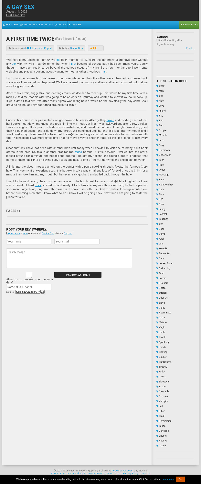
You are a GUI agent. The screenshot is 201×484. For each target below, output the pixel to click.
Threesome (164, 360)
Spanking (162, 341)
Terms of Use (113, 471)
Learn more (168, 479)
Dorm (160, 316)
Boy (159, 115)
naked (110, 120)
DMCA (100, 471)
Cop (159, 223)
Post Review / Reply (78, 274)
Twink (160, 336)
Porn (160, 194)
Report (48, 48)
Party (160, 179)
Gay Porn (74, 25)
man (103, 71)
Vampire (162, 399)
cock (38, 185)
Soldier (161, 355)
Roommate (163, 311)
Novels (161, 443)
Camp (160, 233)
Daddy (161, 345)
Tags (49, 25)
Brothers (162, 282)
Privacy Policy (130, 471)
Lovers (161, 277)
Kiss (160, 100)
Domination (164, 419)
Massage (162, 174)
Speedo (161, 365)
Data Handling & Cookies (81, 471)
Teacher (162, 218)
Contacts (145, 471)
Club (160, 257)
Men (160, 91)
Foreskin (162, 247)
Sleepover (163, 380)
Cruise (161, 375)
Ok (180, 479)
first (73, 63)
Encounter (163, 252)
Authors (25, 25)
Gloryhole (162, 390)
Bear (160, 203)
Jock (160, 228)
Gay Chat (60, 25)
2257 (62, 471)
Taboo (160, 424)
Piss (160, 164)
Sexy (160, 144)
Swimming (163, 267)
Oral (160, 272)
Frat (159, 404)
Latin (160, 243)
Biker (160, 409)
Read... (190, 48)
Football (161, 213)
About (54, 471)
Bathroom (163, 149)
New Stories (10, 25)
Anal (160, 238)
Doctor (161, 287)
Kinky (160, 370)
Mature (161, 321)
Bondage (162, 429)
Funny (160, 208)
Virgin (160, 326)
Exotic (161, 385)
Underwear (163, 154)
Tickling (161, 350)
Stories (38, 25)
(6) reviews (13, 233)
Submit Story (189, 25)
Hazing (161, 439)
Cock (160, 86)
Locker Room (164, 262)
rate (25, 233)
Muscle (161, 135)
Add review (34, 48)
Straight (161, 292)
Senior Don (76, 48)
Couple (161, 130)
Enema (161, 434)
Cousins (162, 394)
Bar (159, 120)
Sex (159, 95)
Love (160, 105)
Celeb (160, 306)
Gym (160, 189)
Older (160, 169)
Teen (160, 159)
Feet (160, 140)
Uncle (160, 331)
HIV (159, 198)
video (78, 152)
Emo (160, 125)
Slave (160, 301)
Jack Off (162, 296)
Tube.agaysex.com (122, 468)
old (58, 60)
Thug (160, 414)
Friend (161, 110)
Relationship (164, 184)
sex (14, 63)
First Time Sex (15, 15)
